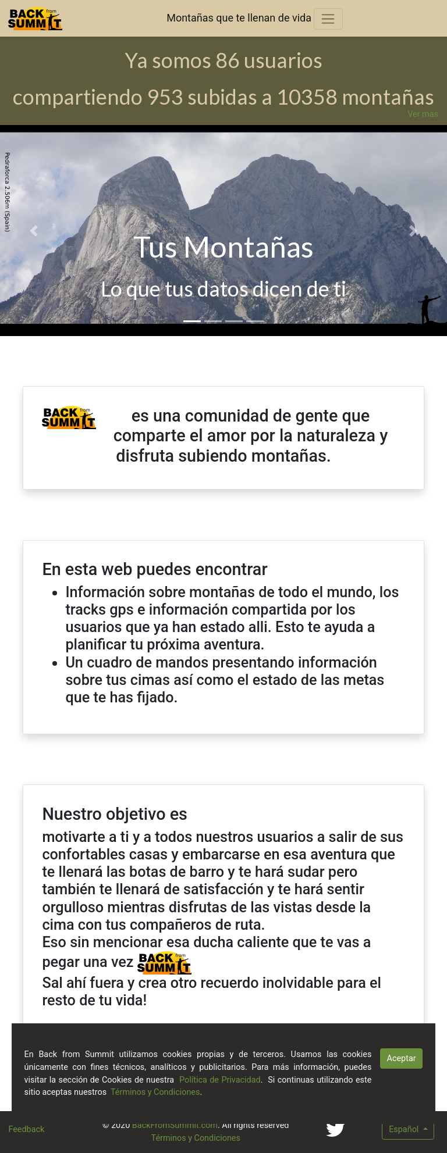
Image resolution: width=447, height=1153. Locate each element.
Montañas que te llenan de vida (238, 18)
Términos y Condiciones (195, 1138)
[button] (33, 230)
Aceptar (401, 1058)
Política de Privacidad (220, 1080)
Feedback (26, 1129)
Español (405, 1129)
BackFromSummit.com (175, 1125)
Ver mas (422, 114)
